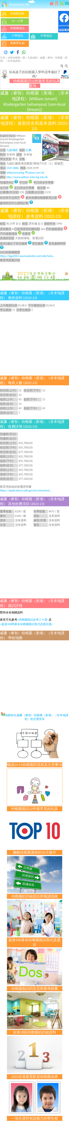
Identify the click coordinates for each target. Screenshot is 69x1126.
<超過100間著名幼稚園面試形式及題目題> (26, 624)
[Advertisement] (33, 562)
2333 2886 (12, 168)
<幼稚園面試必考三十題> (33, 619)
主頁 (2, 57)
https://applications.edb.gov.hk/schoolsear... (26, 490)
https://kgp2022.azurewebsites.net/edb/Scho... (27, 256)
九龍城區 (32, 57)
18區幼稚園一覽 (16, 57)
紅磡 (28, 150)
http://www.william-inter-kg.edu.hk (27, 177)
